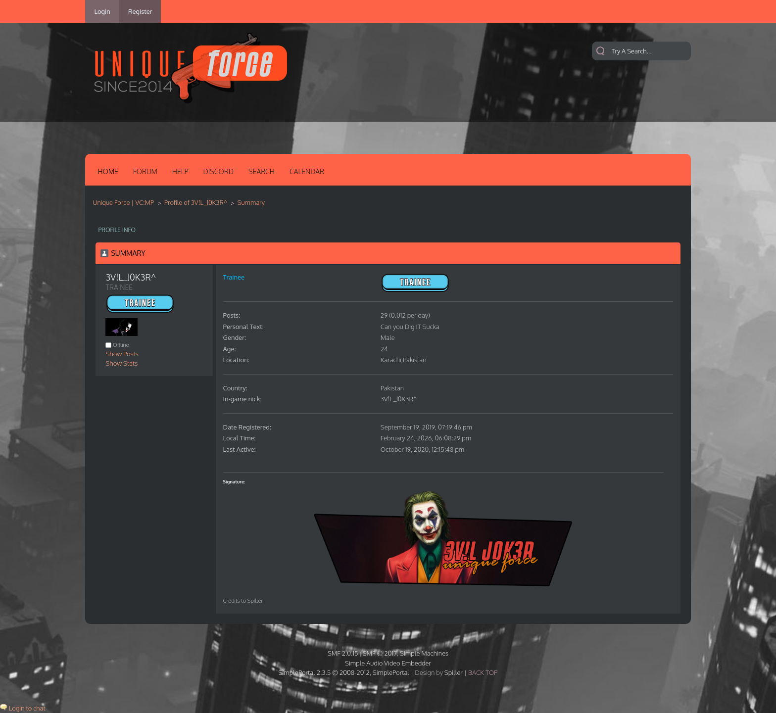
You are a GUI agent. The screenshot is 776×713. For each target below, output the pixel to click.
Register (140, 11)
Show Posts (121, 354)
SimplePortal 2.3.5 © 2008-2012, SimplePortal (344, 672)
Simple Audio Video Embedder (388, 663)
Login (102, 11)
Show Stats (121, 363)
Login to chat (27, 708)
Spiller (453, 672)
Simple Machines (424, 653)
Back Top (482, 672)
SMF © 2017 (380, 653)
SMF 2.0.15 (343, 653)
